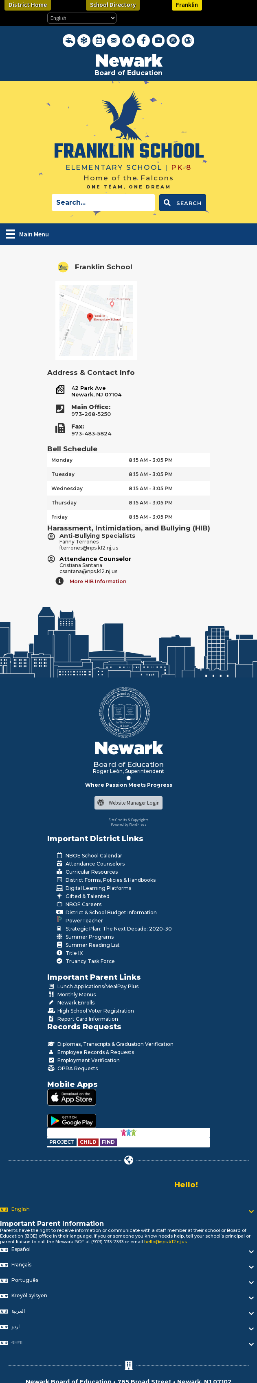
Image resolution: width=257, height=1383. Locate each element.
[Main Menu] (27, 234)
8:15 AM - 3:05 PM (151, 460)
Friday (59, 517)
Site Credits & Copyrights (128, 820)
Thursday (64, 503)
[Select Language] (81, 18)
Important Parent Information (52, 1223)
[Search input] (103, 202)
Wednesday (67, 488)
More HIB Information (98, 581)
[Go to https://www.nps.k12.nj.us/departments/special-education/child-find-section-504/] (62, 1142)
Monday (61, 460)
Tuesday (63, 474)
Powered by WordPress (129, 824)
